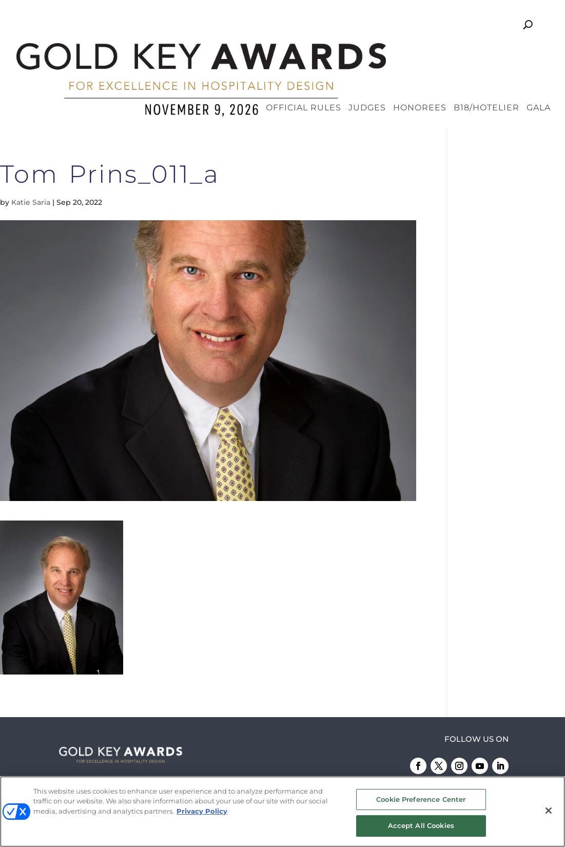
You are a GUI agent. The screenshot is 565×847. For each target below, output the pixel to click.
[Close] (548, 811)
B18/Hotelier (486, 51)
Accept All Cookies (421, 826)
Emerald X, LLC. (402, 768)
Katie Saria (30, 145)
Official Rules (303, 51)
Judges (367, 51)
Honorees (419, 51)
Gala (539, 51)
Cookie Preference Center (420, 800)
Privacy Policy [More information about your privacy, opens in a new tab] (202, 811)
